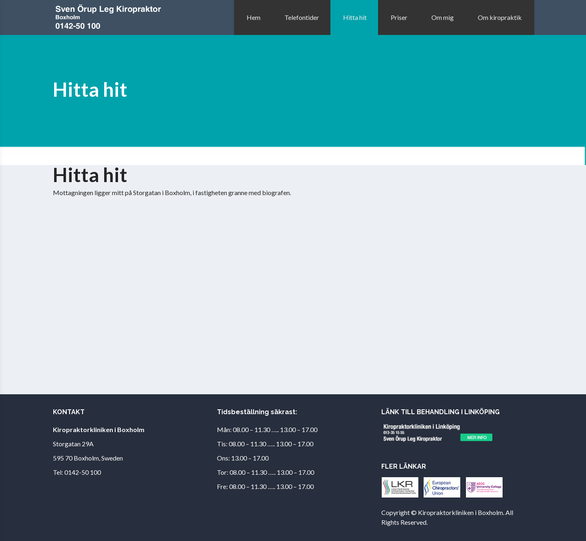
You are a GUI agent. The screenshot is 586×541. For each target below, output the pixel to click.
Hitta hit (355, 17)
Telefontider (301, 17)
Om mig (442, 17)
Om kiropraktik (500, 17)
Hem (253, 17)
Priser (399, 17)
